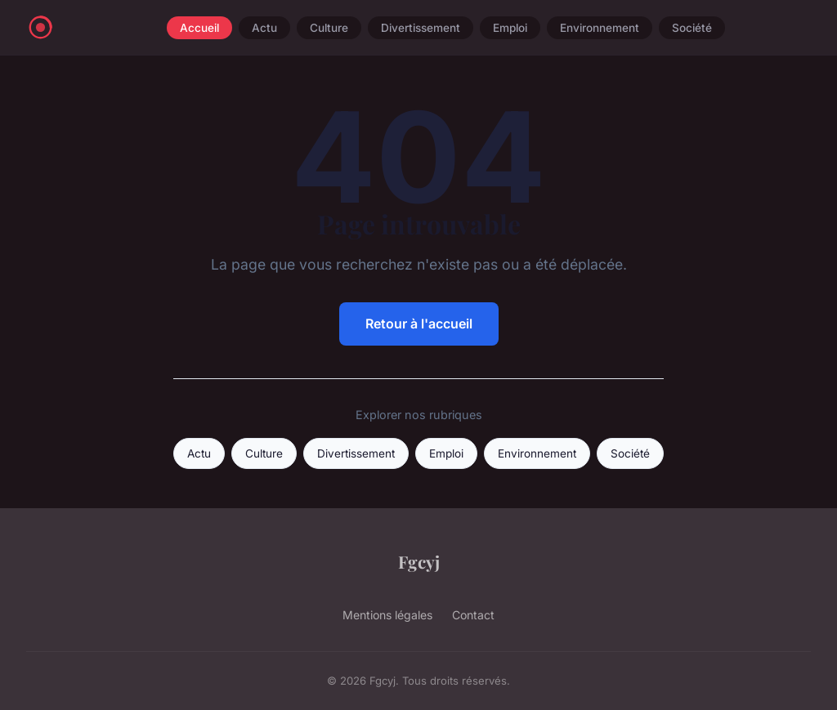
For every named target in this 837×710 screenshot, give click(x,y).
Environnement (599, 27)
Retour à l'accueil (418, 323)
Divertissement (420, 27)
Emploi (510, 27)
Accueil (199, 27)
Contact (473, 615)
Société (692, 27)
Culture (329, 27)
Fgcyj (419, 561)
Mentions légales (387, 615)
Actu (264, 27)
